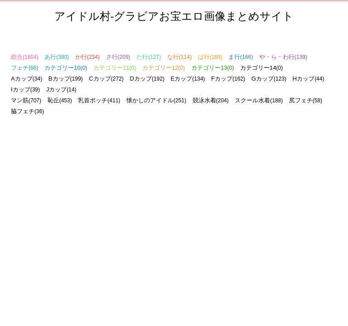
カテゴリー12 (163, 67)
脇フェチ (27, 111)
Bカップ (65, 78)
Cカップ (106, 78)
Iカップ (25, 89)
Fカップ (228, 78)
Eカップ (188, 78)
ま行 (240, 56)
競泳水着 (211, 100)
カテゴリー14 (261, 67)
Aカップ (26, 78)
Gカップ (268, 78)
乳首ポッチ (99, 100)
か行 (87, 56)
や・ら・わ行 (283, 56)
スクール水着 (259, 100)
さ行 (118, 56)
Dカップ (147, 78)
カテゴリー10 (65, 67)
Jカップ (61, 89)
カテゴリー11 (114, 67)
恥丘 (60, 100)
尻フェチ (305, 100)
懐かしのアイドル (156, 100)
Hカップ (308, 78)
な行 (179, 56)
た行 (148, 56)
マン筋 (26, 100)
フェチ (24, 67)
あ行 (56, 56)
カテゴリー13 (212, 67)
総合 (25, 56)
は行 (210, 56)
